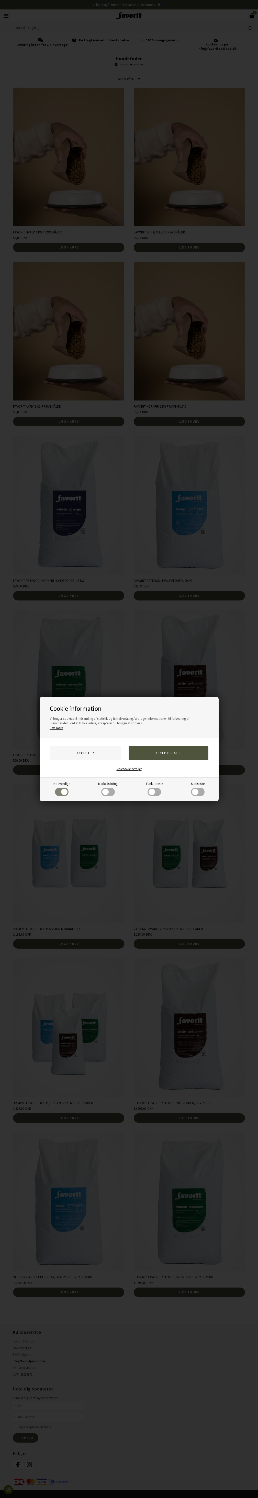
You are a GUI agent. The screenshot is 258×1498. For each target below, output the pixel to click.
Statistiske (198, 789)
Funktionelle (154, 789)
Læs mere (56, 728)
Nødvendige (61, 789)
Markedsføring (108, 789)
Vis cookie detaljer (129, 769)
